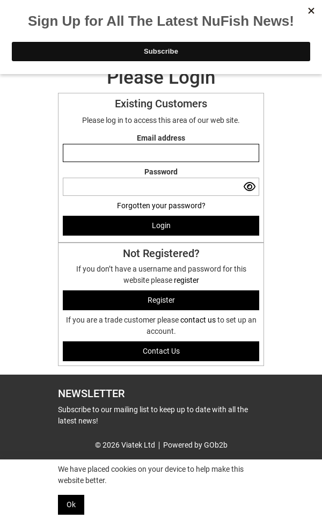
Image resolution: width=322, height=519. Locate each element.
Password (161, 171)
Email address (161, 138)
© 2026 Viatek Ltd (125, 445)
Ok (71, 504)
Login (161, 225)
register (186, 280)
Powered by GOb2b (195, 445)
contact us (198, 320)
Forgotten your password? (161, 205)
